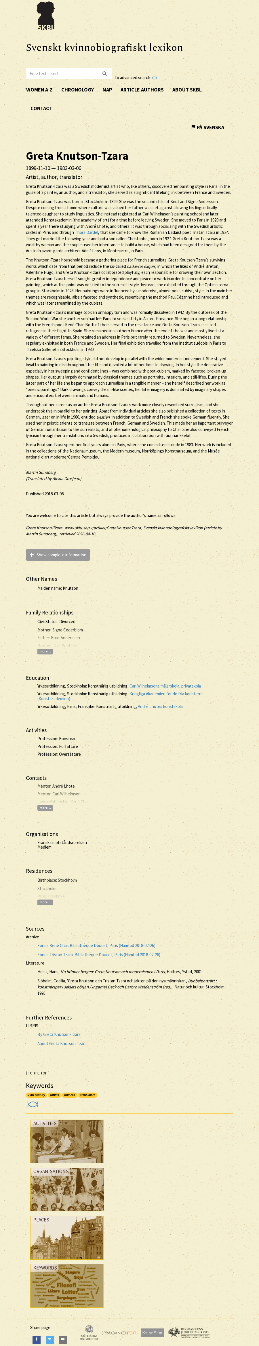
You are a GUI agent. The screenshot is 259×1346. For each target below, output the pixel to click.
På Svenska (207, 127)
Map (107, 89)
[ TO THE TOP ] (37, 1073)
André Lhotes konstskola (160, 706)
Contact (41, 108)
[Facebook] (37, 1340)
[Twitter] (50, 1340)
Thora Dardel (86, 232)
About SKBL (187, 89)
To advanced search (136, 77)
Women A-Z (39, 89)
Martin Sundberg (41, 472)
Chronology (77, 89)
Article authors (142, 89)
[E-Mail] (63, 1340)
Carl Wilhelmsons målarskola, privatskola (165, 686)
